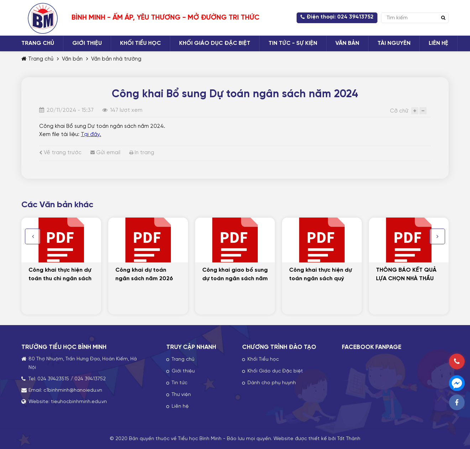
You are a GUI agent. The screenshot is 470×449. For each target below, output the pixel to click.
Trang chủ (37, 59)
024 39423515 (53, 379)
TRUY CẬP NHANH (191, 347)
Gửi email (105, 153)
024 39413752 (90, 379)
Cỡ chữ (399, 111)
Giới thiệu (183, 371)
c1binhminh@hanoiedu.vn (72, 390)
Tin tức (179, 383)
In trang (141, 153)
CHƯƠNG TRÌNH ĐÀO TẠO (279, 347)
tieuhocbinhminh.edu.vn (79, 401)
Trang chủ (183, 359)
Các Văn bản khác (57, 204)
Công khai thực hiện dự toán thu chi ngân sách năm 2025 (60, 278)
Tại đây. (91, 134)
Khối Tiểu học (263, 359)
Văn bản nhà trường (116, 59)
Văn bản (72, 59)
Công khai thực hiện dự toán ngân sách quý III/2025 (320, 278)
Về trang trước (60, 153)
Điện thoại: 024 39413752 (337, 17)
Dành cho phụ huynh (271, 383)
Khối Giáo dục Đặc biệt (275, 371)
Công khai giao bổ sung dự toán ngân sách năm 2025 (235, 278)
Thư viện (181, 394)
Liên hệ (180, 406)
